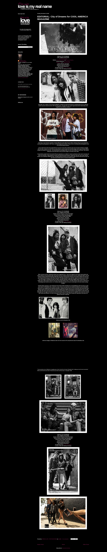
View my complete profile (23, 77)
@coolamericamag (63, 58)
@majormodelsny (66, 62)
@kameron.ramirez (60, 60)
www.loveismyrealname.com (22, 88)
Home (63, 544)
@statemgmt (67, 61)
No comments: (65, 539)
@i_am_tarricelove (67, 67)
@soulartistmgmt (69, 60)
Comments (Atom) (66, 548)
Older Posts (86, 544)
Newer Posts (40, 544)
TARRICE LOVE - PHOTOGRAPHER (22, 61)
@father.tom (58, 62)
